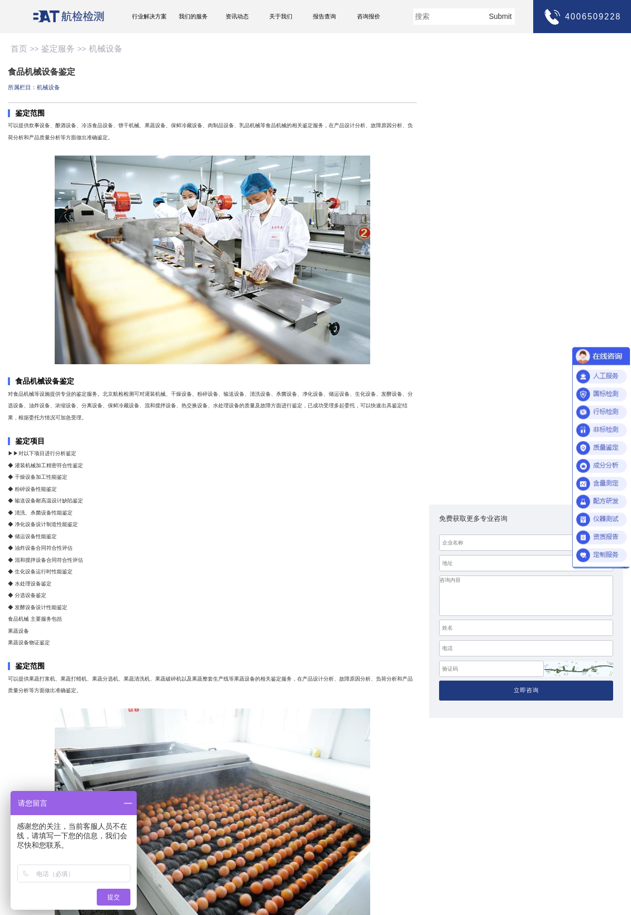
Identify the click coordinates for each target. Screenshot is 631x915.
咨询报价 (368, 16)
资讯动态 (237, 16)
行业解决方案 (149, 16)
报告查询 (324, 16)
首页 (19, 48)
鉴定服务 (58, 48)
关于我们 (280, 16)
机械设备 (106, 48)
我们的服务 (193, 16)
